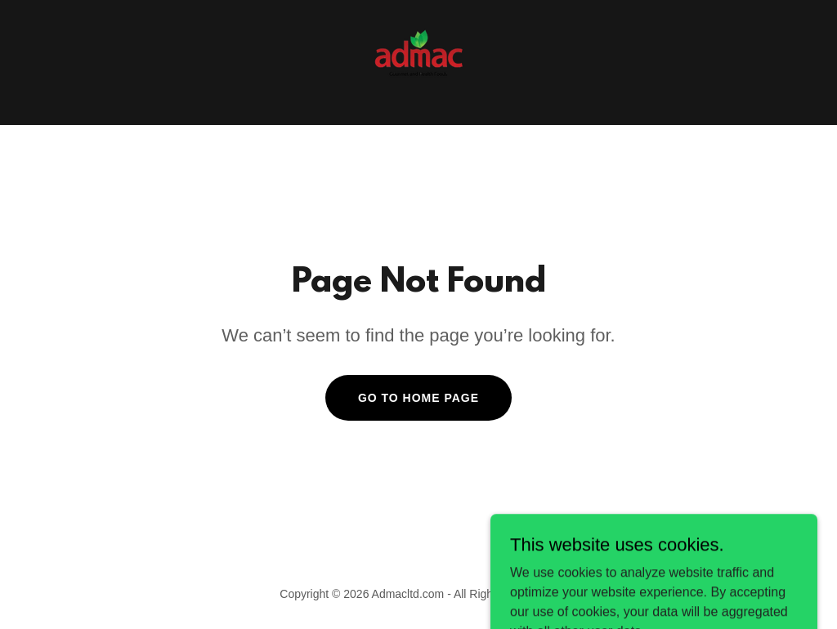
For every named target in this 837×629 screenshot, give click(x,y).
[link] (418, 62)
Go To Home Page (418, 397)
